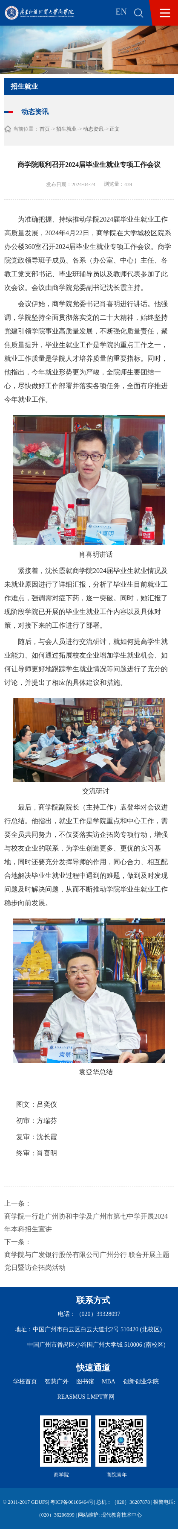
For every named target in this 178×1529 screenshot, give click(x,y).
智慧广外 (57, 1381)
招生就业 (66, 129)
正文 (114, 129)
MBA (108, 1381)
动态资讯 (93, 129)
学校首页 (25, 1381)
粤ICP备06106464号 (72, 1502)
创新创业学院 (141, 1381)
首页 (45, 129)
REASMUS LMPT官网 (86, 1397)
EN (121, 11)
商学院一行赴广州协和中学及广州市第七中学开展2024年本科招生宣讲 (86, 1223)
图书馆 (85, 1381)
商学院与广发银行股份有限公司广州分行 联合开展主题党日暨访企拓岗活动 (86, 1261)
